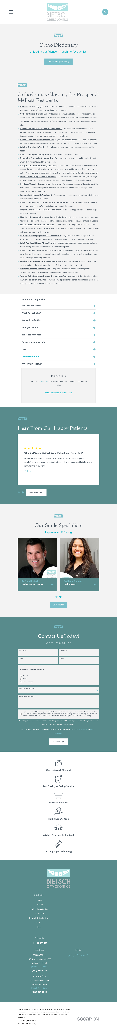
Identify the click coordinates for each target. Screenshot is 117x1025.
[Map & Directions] (39, 966)
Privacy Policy (82, 729)
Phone (21, 659)
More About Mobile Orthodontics (58, 392)
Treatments (39, 913)
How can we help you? (26, 697)
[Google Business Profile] (41, 943)
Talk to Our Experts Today (58, 61)
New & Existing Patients (39, 918)
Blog (39, 927)
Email (62, 659)
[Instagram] (37, 943)
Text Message (28, 682)
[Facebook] (33, 943)
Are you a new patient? (27, 689)
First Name (22, 651)
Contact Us (39, 922)
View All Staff (58, 604)
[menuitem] (58, 305)
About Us (39, 904)
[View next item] (23, 492)
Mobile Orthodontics (39, 909)
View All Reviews (36, 492)
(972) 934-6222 (43, 381)
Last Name (63, 651)
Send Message (58, 741)
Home (39, 900)
